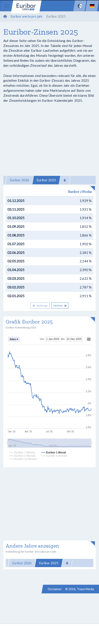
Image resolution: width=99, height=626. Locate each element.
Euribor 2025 (46, 180)
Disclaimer (55, 589)
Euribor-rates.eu (26, 6)
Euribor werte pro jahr (26, 16)
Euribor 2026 (19, 180)
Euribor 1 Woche (80, 192)
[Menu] (6, 5)
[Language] (92, 5)
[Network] (79, 5)
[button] (65, 180)
